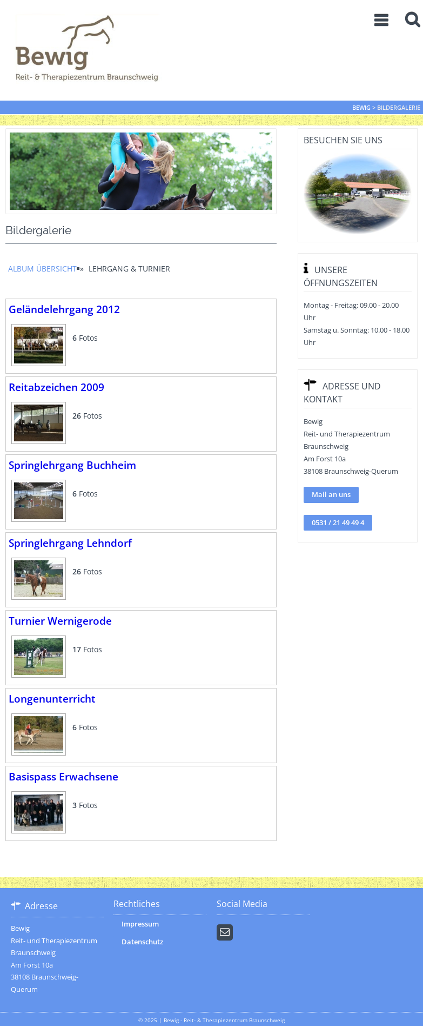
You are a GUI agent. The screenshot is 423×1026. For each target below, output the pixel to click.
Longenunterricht (52, 698)
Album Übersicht (42, 268)
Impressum (140, 924)
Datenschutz (142, 941)
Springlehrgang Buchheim (72, 465)
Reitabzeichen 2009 (56, 387)
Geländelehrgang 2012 (64, 309)
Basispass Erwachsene (63, 776)
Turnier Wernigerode (60, 620)
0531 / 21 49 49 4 (338, 522)
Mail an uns (331, 494)
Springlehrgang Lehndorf (70, 542)
